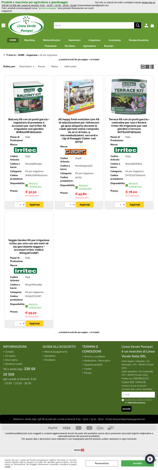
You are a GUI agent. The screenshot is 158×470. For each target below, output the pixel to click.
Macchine (27, 40)
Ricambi (110, 47)
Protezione (49, 47)
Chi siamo (10, 357)
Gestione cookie (13, 365)
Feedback (50, 361)
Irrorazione (117, 40)
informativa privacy (136, 404)
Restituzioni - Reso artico (97, 362)
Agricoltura (90, 47)
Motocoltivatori (50, 40)
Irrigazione (96, 40)
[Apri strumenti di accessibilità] (150, 459)
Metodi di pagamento (56, 353)
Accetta (137, 463)
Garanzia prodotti (93, 366)
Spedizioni (50, 357)
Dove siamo (11, 361)
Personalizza (102, 463)
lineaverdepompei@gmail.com (93, 5)
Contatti (9, 353)
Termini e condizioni (94, 358)
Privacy (88, 374)
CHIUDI (155, 459)
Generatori (74, 40)
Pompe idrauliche (142, 40)
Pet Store (69, 47)
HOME (9, 40)
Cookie (7, 467)
